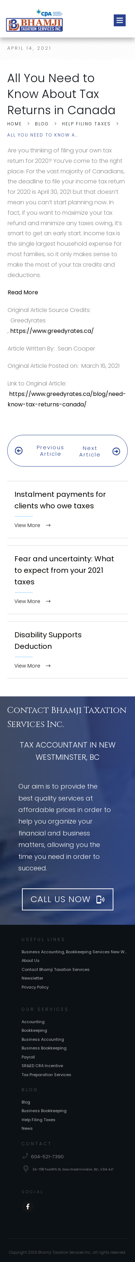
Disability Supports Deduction (67, 640)
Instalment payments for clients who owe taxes (67, 500)
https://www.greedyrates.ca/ (52, 331)
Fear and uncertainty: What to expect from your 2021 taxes (67, 570)
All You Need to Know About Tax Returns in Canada (61, 94)
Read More (23, 292)
